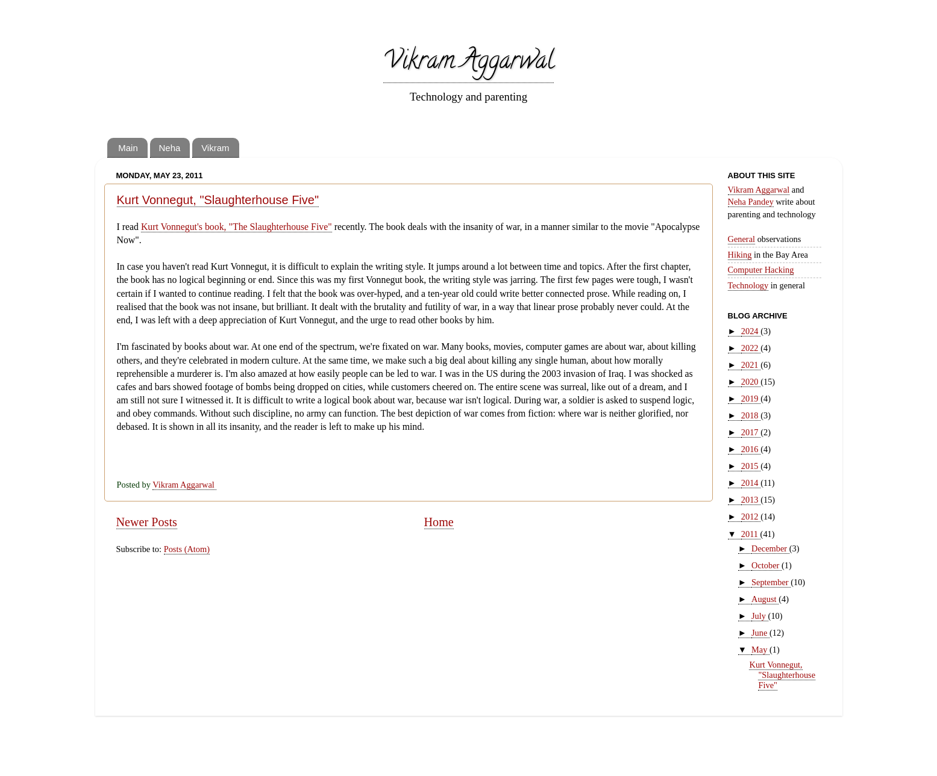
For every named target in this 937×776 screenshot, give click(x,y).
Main (128, 148)
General (742, 239)
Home (439, 522)
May (760, 649)
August (765, 599)
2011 (750, 534)
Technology (748, 285)
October (766, 565)
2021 (750, 365)
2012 (750, 516)
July (759, 616)
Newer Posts (146, 522)
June (760, 633)
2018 (750, 415)
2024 (750, 331)
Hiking (740, 254)
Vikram (215, 148)
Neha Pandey (751, 201)
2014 (750, 483)
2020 (750, 381)
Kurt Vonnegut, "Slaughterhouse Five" (218, 199)
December (770, 548)
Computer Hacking (761, 270)
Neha (170, 148)
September (771, 582)
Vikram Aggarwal (468, 62)
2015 (750, 466)
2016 (750, 449)
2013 (750, 499)
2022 (750, 348)
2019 (750, 398)
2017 (750, 432)
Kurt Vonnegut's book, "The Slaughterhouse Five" (236, 227)
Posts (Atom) (187, 549)
